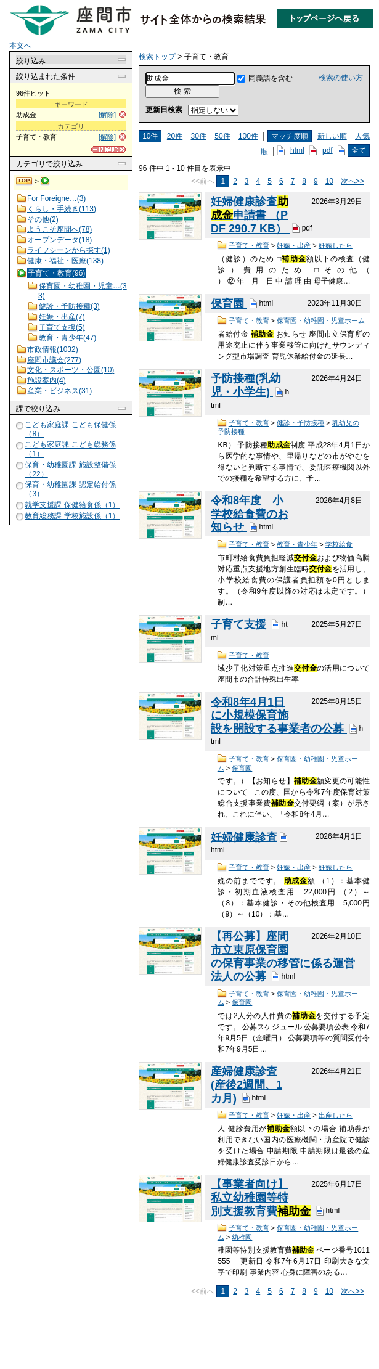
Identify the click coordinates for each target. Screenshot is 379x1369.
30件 (198, 136)
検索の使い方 (341, 77)
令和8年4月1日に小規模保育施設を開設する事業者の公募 (279, 715)
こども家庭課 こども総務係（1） (70, 450)
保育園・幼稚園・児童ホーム (321, 320)
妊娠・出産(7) (62, 317)
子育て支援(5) (62, 327)
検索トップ (24, 181)
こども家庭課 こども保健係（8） (70, 429)
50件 (222, 136)
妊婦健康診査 (244, 837)
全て (358, 150)
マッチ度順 (289, 136)
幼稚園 (242, 1237)
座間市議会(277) (54, 360)
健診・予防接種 (300, 423)
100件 (248, 136)
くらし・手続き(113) (61, 209)
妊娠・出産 (294, 245)
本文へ (20, 45)
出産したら (336, 1115)
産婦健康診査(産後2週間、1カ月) (246, 1084)
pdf (327, 150)
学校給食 (339, 544)
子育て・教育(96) (56, 273)
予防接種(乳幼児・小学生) (246, 385)
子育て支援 (240, 624)
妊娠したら (336, 245)
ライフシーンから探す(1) (68, 250)
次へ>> (352, 181)
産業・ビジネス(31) (59, 390)
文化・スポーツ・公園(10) (70, 370)
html (297, 150)
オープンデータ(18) (59, 239)
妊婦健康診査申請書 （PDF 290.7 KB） (250, 214)
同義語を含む (270, 78)
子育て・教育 (249, 245)
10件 (150, 136)
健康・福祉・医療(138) (65, 260)
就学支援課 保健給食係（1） (72, 505)
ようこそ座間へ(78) (59, 229)
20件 (174, 136)
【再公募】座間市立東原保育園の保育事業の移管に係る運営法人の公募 (283, 956)
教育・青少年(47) (67, 337)
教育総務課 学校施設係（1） (72, 516)
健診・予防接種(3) (69, 306)
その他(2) (43, 219)
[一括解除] (108, 149)
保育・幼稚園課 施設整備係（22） (70, 469)
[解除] (107, 114)
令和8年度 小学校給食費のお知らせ (249, 513)
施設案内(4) (46, 380)
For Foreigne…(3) (56, 198)
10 (329, 181)
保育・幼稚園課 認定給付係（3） (70, 489)
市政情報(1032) (52, 349)
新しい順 (332, 136)
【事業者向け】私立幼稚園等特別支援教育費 (262, 1197)
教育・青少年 (297, 544)
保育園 (229, 304)
